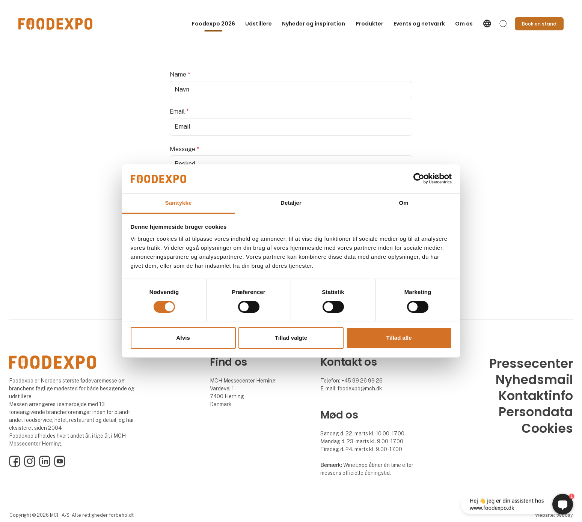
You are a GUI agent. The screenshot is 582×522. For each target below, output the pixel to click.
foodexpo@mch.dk (360, 389)
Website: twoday (554, 515)
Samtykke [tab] (178, 203)
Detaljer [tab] (291, 203)
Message (184, 149)
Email (179, 111)
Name (180, 74)
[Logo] (55, 24)
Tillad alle (399, 337)
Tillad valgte (291, 337)
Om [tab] (403, 203)
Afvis (183, 337)
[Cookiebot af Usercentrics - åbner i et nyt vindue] (419, 178)
